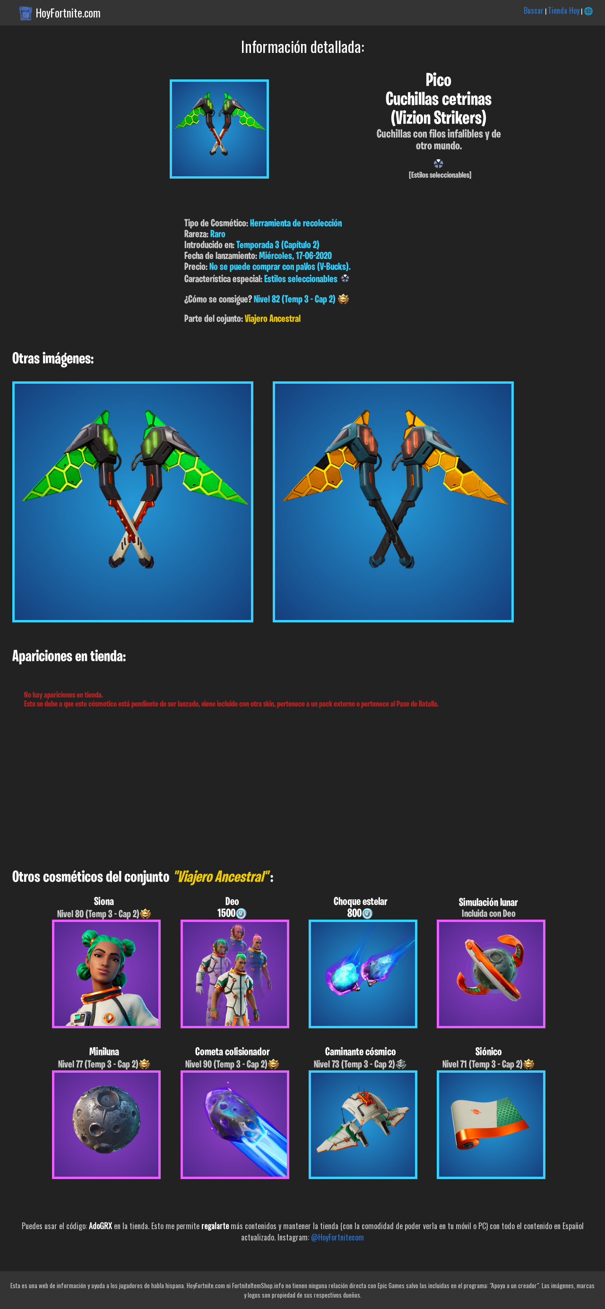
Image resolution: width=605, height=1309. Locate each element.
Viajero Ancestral (273, 319)
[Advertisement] (283, 789)
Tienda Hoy (563, 10)
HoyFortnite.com (68, 13)
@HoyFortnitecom (337, 1237)
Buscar (534, 10)
